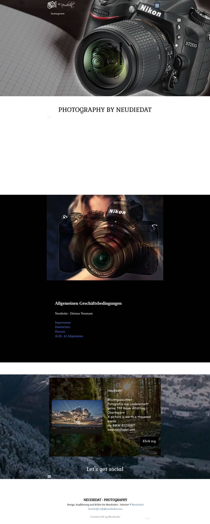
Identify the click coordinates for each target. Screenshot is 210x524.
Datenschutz (62, 327)
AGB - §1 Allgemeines (69, 336)
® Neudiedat (136, 504)
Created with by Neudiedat (105, 516)
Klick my (149, 441)
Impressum (63, 322)
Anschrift (93, 509)
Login (147, 518)
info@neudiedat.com (110, 509)
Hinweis (60, 331)
